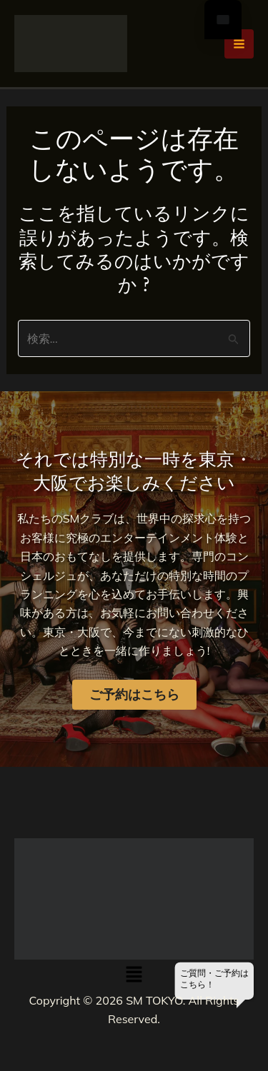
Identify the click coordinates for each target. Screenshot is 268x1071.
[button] (133, 975)
